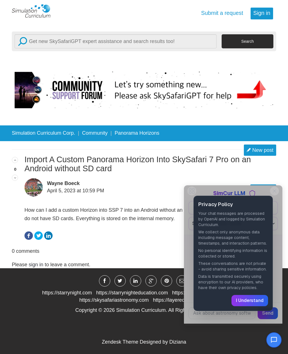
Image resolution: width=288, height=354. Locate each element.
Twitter (38, 235)
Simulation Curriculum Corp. (43, 133)
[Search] (116, 41)
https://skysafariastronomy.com (114, 300)
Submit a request (222, 13)
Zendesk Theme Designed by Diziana (144, 342)
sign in (36, 264)
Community (95, 133)
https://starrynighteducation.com (132, 293)
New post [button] (262, 150)
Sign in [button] (261, 13)
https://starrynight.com (67, 293)
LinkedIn (48, 235)
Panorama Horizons (137, 133)
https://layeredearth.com (180, 300)
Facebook (28, 235)
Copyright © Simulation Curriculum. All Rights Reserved (144, 310)
